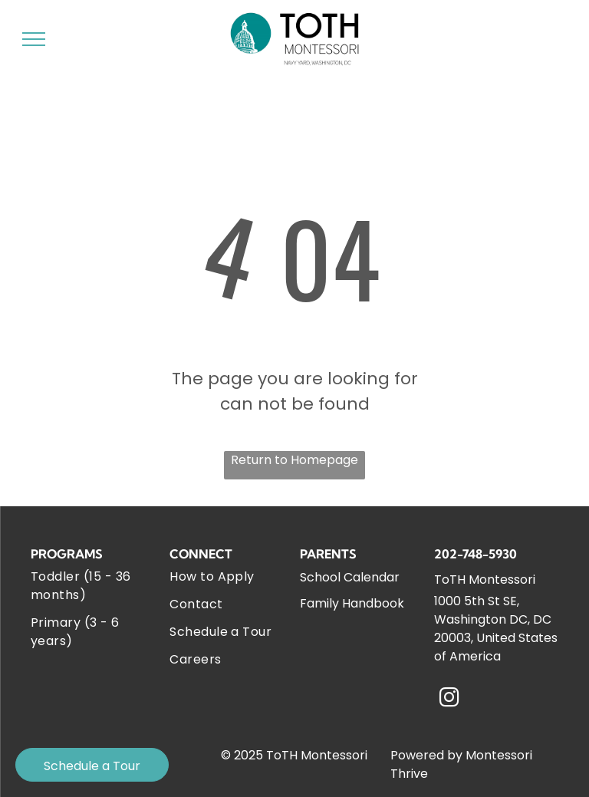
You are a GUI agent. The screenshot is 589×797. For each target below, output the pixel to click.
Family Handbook (352, 603)
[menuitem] (91, 586)
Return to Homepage (294, 460)
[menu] (34, 39)
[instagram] (448, 699)
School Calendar (350, 577)
